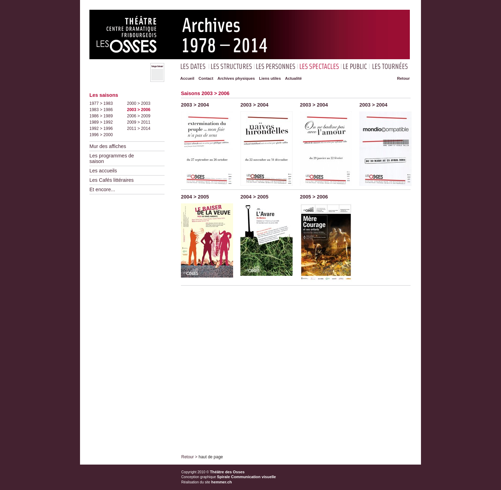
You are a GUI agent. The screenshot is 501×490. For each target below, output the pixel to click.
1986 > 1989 (101, 116)
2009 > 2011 (138, 122)
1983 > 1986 (101, 109)
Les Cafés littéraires (111, 180)
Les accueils (103, 170)
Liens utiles (270, 78)
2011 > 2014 (138, 128)
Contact (206, 78)
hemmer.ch (221, 482)
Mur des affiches (107, 146)
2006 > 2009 (138, 116)
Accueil (187, 78)
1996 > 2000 (101, 134)
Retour (403, 78)
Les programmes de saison (111, 158)
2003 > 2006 (138, 109)
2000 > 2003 (138, 103)
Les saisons (103, 95)
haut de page (211, 456)
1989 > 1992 (101, 122)
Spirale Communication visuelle (246, 477)
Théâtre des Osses (227, 472)
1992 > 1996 (101, 128)
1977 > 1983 (101, 103)
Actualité (293, 78)
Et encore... (102, 189)
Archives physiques (236, 78)
